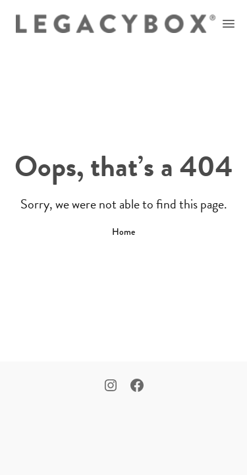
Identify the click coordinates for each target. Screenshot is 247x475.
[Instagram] (111, 386)
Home (123, 231)
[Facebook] (137, 386)
